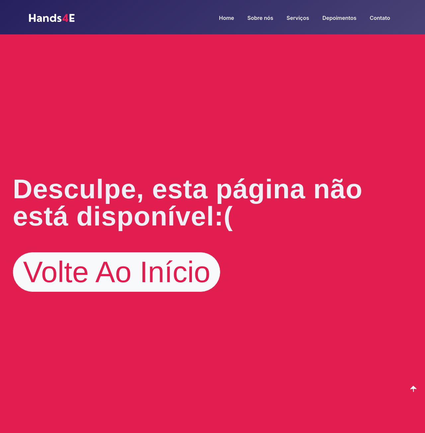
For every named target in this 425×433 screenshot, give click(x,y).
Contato (380, 18)
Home (226, 18)
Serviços (298, 18)
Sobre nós (260, 18)
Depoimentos (339, 18)
